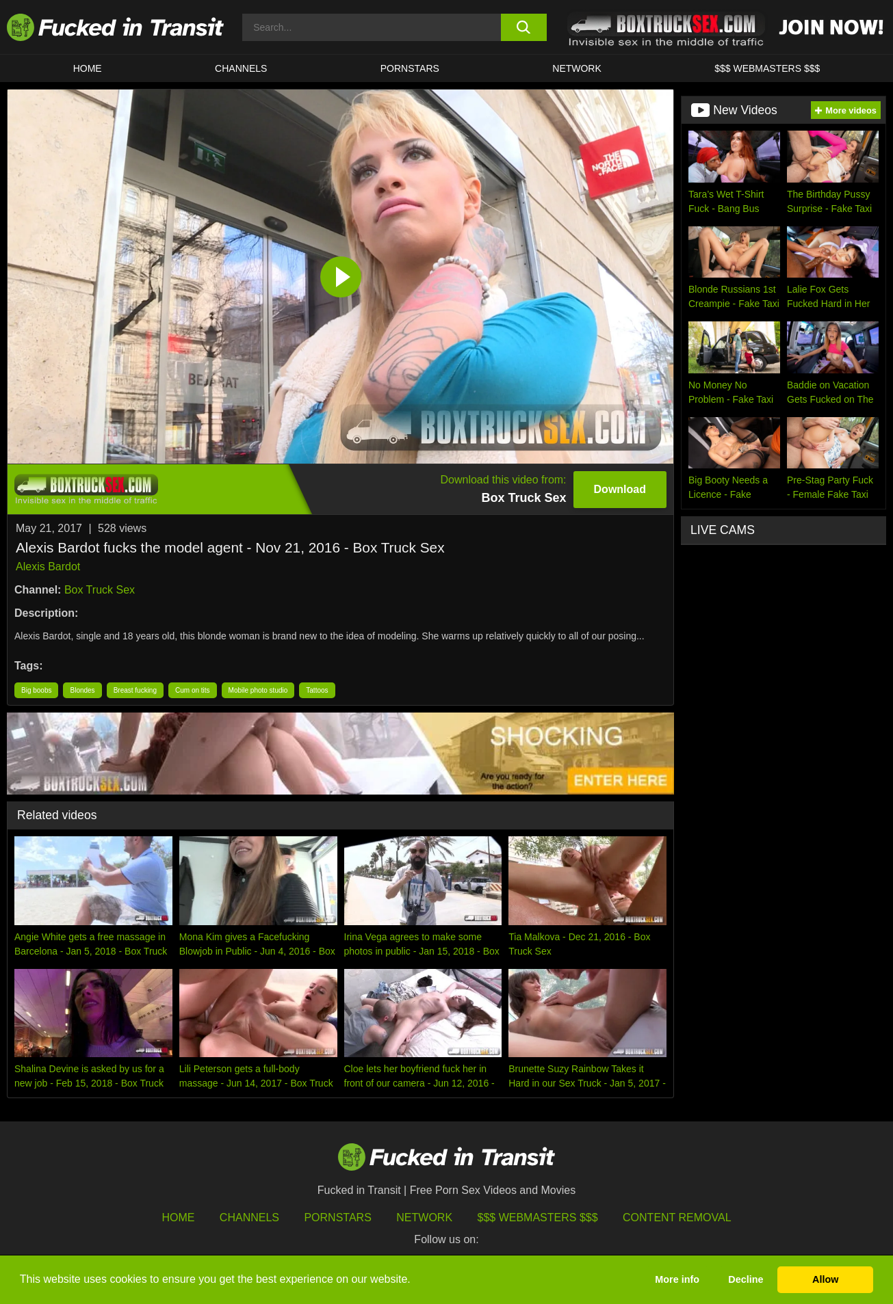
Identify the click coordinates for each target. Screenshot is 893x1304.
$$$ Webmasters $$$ (538, 1217)
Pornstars (409, 68)
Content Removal (677, 1217)
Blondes (82, 690)
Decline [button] (745, 1279)
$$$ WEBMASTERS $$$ (767, 68)
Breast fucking (135, 690)
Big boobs (36, 690)
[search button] (524, 27)
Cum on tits (192, 690)
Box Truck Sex (99, 590)
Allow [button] (825, 1279)
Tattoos (317, 690)
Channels (249, 1217)
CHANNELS (241, 68)
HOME (87, 68)
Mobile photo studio (258, 690)
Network (576, 68)
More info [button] (677, 1279)
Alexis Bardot (48, 566)
